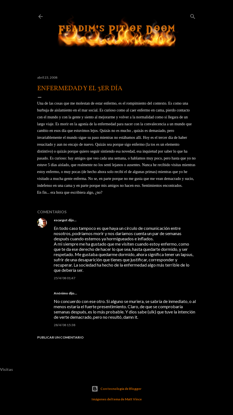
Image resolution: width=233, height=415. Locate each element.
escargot (61, 220)
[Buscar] (192, 15)
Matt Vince (133, 399)
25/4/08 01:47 (64, 278)
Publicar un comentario (60, 337)
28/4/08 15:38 (64, 325)
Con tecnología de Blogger (116, 388)
